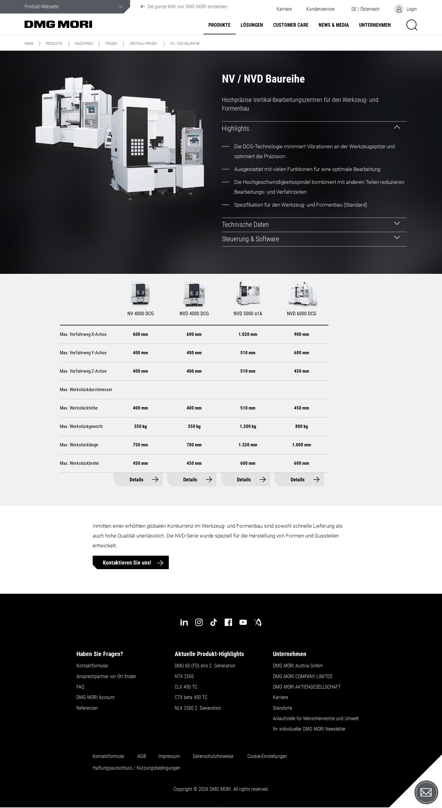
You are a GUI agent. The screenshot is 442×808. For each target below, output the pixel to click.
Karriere (284, 9)
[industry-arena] (258, 622)
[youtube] (243, 622)
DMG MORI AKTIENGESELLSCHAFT (307, 687)
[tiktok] (213, 622)
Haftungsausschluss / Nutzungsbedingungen (136, 768)
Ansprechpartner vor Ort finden (106, 676)
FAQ (80, 687)
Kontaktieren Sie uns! (128, 562)
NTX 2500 (184, 676)
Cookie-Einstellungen (267, 756)
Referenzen (87, 708)
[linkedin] (184, 622)
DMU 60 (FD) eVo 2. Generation (205, 666)
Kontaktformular (92, 666)
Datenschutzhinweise (213, 756)
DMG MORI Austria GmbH (298, 666)
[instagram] (199, 622)
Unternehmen (375, 25)
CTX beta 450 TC (191, 697)
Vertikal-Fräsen (143, 43)
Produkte (219, 25)
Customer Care (290, 25)
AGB (142, 756)
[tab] (314, 128)
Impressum (169, 756)
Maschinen (84, 43)
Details (136, 480)
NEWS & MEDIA (334, 25)
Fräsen (111, 43)
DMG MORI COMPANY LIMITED (302, 676)
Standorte (282, 708)
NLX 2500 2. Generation (198, 708)
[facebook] (228, 622)
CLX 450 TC (186, 687)
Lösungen (252, 25)
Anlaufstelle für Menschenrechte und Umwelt (316, 718)
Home (29, 43)
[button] (320, 9)
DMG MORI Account (95, 697)
